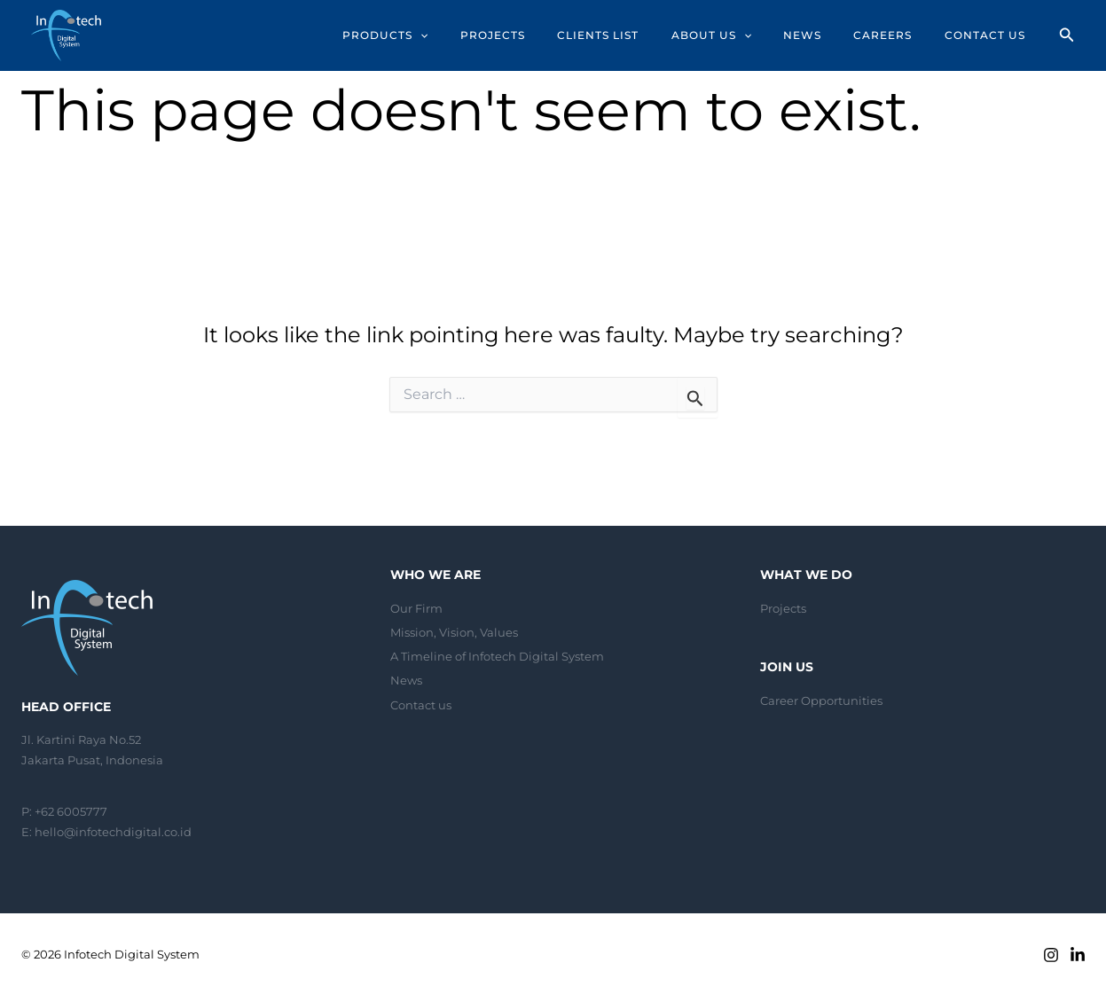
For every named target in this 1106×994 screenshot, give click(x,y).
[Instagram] (1051, 955)
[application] (450, 35)
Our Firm (416, 608)
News (406, 678)
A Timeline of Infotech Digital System (497, 655)
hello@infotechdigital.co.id (113, 832)
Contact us (420, 701)
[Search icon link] (1067, 37)
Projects (783, 608)
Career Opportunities (821, 700)
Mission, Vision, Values (454, 631)
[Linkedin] (1078, 955)
